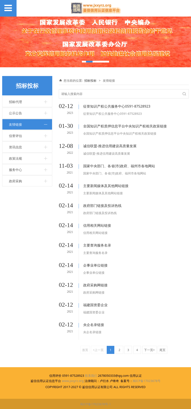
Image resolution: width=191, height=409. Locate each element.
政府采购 (15, 181)
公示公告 (15, 113)
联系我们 (91, 375)
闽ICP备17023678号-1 (95, 404)
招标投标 (90, 80)
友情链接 (15, 124)
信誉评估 (15, 136)
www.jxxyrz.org (73, 380)
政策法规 (15, 158)
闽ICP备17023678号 (147, 380)
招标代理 (15, 102)
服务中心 (15, 169)
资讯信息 (15, 147)
